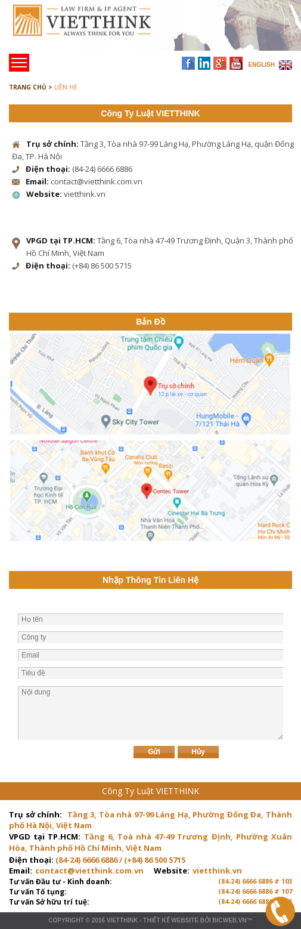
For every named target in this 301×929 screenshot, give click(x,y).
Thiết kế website (170, 920)
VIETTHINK (122, 920)
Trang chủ (91, 30)
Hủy (197, 752)
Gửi (154, 752)
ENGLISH (262, 64)
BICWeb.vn (229, 920)
